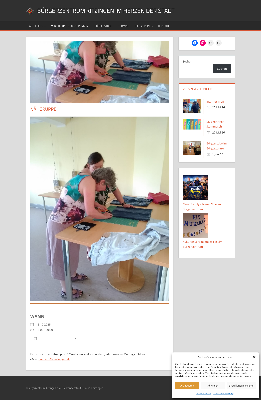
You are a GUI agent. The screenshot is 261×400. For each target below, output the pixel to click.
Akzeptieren (187, 385)
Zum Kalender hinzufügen (53, 338)
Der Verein (144, 26)
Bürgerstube (103, 26)
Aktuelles (37, 26)
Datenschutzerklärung (223, 393)
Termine (123, 26)
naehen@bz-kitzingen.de (54, 359)
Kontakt (163, 26)
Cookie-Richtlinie (203, 393)
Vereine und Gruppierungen (69, 26)
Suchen (187, 61)
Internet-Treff (215, 101)
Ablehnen (213, 385)
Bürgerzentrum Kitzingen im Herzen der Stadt (106, 10)
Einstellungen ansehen (241, 385)
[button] (254, 357)
